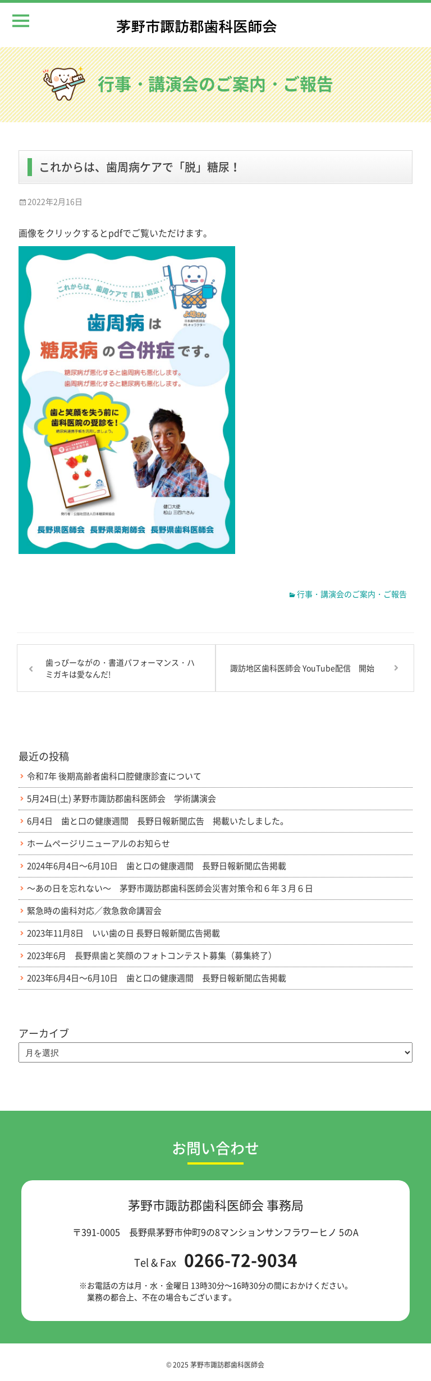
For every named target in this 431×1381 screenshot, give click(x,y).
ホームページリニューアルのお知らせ (98, 843)
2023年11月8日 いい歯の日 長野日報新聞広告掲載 (123, 933)
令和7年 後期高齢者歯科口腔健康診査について (114, 776)
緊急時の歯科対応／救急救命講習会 (94, 911)
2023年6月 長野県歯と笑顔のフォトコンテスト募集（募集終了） (152, 956)
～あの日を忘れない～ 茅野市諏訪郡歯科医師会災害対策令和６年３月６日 (170, 888)
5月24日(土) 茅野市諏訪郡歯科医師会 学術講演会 (121, 799)
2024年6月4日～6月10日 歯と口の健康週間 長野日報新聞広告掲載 (156, 866)
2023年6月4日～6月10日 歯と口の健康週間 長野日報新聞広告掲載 (156, 978)
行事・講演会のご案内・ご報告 (352, 593)
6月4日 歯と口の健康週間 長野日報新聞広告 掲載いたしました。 (157, 821)
